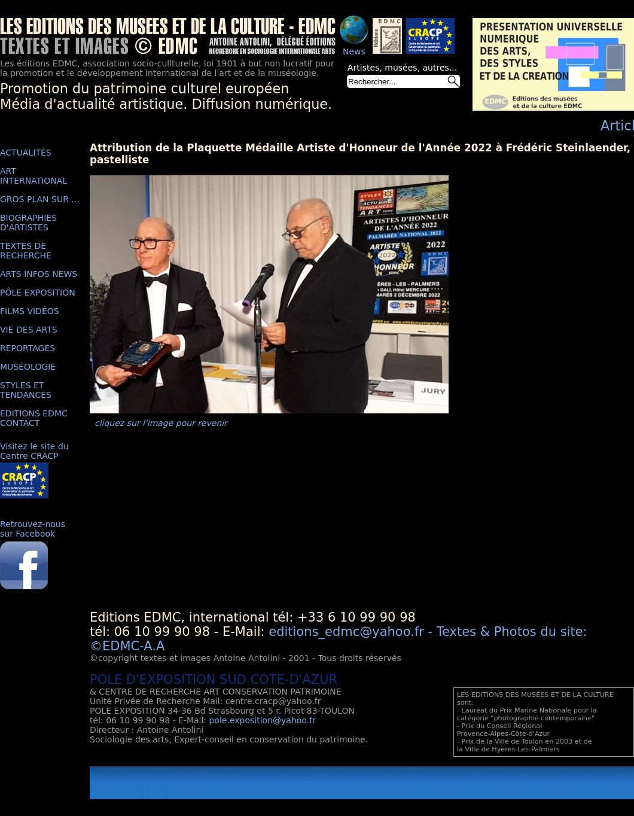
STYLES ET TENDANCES (25, 390)
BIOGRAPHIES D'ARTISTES (28, 222)
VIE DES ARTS (28, 329)
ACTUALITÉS (25, 152)
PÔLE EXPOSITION (37, 292)
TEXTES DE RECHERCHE (25, 250)
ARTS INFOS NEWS (38, 274)
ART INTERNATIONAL (33, 175)
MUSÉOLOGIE (28, 367)
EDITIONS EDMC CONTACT (34, 418)
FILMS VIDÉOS (29, 311)
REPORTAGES (27, 348)
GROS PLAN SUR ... (40, 199)
